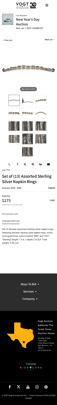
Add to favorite (53, 170)
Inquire (51, 187)
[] (52, 200)
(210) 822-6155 (44, 350)
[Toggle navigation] (46, 5)
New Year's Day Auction (28, 21)
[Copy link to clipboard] (9, 164)
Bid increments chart (10, 214)
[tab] (10, 222)
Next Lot (49, 39)
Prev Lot (7, 40)
